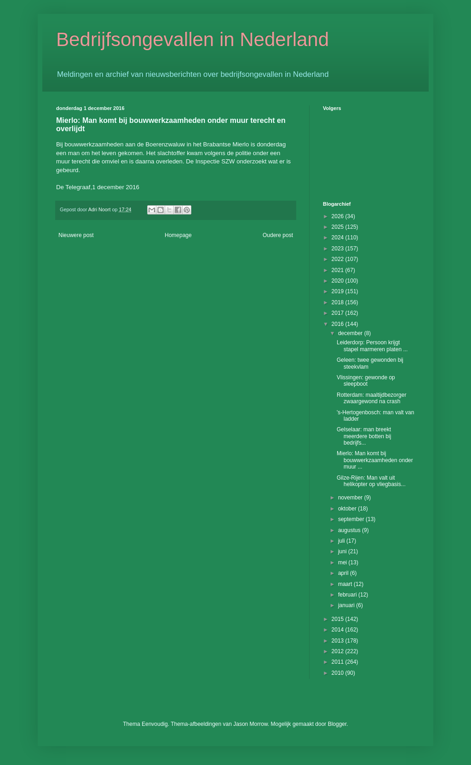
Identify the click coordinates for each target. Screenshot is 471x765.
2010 (338, 673)
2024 (338, 237)
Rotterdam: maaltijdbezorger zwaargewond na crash (371, 398)
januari (347, 605)
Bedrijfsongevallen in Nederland (192, 39)
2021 (338, 270)
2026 (338, 216)
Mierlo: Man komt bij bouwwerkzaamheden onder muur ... (375, 460)
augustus (350, 530)
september (352, 519)
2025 (338, 227)
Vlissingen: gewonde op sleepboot (366, 380)
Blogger (337, 724)
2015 (338, 619)
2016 (338, 324)
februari (348, 594)
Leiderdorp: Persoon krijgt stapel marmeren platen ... (372, 345)
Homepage (178, 235)
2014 (338, 629)
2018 (338, 302)
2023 (338, 248)
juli (342, 541)
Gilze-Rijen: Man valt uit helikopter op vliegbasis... (371, 481)
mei (343, 562)
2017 (338, 313)
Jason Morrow (250, 724)
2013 (338, 641)
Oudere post (278, 235)
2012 (338, 651)
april (344, 573)
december (351, 333)
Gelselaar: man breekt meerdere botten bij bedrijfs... (364, 436)
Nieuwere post (76, 235)
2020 (338, 281)
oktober (348, 508)
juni (343, 551)
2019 (338, 291)
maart (346, 584)
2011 (338, 662)
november (351, 497)
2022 (338, 259)
